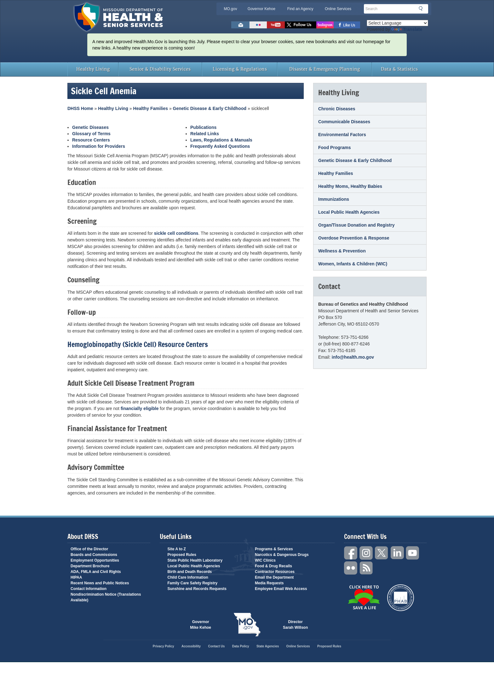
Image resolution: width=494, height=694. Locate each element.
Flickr (258, 24)
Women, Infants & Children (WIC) (352, 263)
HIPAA (76, 577)
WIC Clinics (265, 560)
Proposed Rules (182, 554)
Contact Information (88, 589)
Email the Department (274, 577)
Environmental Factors (342, 134)
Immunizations (333, 199)
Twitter (382, 553)
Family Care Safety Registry (193, 583)
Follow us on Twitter (300, 24)
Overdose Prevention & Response (353, 237)
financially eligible (140, 408)
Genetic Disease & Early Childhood (209, 108)
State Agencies (267, 646)
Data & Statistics (399, 69)
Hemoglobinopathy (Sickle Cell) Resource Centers (137, 344)
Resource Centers (91, 139)
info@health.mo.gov (353, 357)
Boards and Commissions (94, 554)
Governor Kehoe (261, 9)
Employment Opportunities (95, 560)
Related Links (204, 133)
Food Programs (334, 147)
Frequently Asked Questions (220, 146)
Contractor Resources (275, 572)
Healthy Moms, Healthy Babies (350, 186)
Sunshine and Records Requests (197, 589)
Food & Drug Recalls (273, 566)
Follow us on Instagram (325, 24)
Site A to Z (177, 549)
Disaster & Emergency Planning (324, 69)
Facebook (351, 553)
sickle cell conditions (176, 233)
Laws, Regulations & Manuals (221, 139)
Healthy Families (150, 108)
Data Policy (240, 646)
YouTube (413, 553)
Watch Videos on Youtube (276, 24)
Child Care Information (188, 577)
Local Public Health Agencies (349, 212)
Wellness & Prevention (342, 250)
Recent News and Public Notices (100, 583)
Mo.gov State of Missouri (247, 625)
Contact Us (216, 646)
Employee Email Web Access (281, 589)
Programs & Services (274, 549)
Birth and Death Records (190, 572)
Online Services (338, 9)
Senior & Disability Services (160, 69)
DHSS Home (80, 108)
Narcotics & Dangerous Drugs (282, 554)
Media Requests (269, 583)
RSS (366, 568)
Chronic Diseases (336, 108)
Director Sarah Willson (295, 625)
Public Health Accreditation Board (400, 598)
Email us (240, 24)
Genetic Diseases (90, 127)
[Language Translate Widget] (397, 23)
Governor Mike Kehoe (200, 625)
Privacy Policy (163, 646)
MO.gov (230, 9)
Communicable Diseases (344, 121)
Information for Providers (98, 146)
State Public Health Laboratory (195, 560)
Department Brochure (90, 566)
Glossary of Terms (91, 133)
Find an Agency (300, 9)
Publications (203, 127)
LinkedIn (397, 553)
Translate (406, 29)
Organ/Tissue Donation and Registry (356, 225)
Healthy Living (93, 69)
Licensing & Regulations (240, 69)
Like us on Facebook (347, 24)
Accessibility (191, 646)
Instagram (366, 553)
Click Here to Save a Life (363, 597)
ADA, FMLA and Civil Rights (96, 572)
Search (422, 8)
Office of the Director (89, 549)
